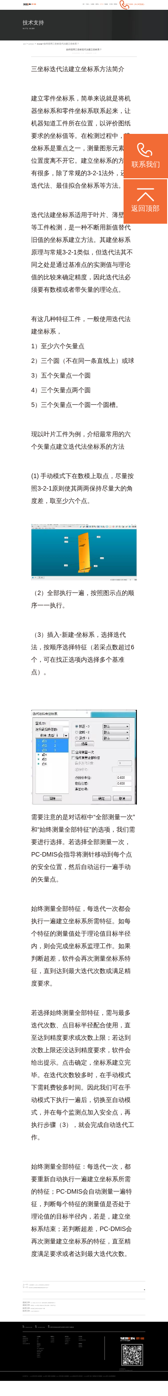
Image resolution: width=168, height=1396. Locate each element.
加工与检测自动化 (42, 1362)
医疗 (38, 1349)
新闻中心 (77, 4)
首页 (51, 4)
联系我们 (113, 4)
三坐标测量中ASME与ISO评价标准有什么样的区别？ (49, 1286)
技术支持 (86, 4)
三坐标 (40, 69)
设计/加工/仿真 (41, 1365)
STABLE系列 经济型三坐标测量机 (43, 1388)
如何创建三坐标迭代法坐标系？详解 (45, 1309)
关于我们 (104, 4)
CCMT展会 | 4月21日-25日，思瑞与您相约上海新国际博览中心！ (55, 1303)
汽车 (38, 1343)
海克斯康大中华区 (84, 1346)
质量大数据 (40, 1368)
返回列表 (137, 1289)
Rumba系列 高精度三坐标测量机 (65, 1388)
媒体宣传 (53, 1349)
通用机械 (39, 1355)
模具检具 (39, 1352)
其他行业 (39, 1378)
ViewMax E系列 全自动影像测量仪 (39, 1391)
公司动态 (53, 1343)
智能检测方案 (27, 1346)
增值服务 (95, 4)
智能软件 (25, 1349)
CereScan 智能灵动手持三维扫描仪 (108, 1388)
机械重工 (39, 1375)
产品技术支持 (69, 1343)
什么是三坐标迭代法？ (39, 1312)
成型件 (39, 1359)
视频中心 (67, 1352)
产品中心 (59, 4)
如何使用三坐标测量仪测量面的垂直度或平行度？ (48, 1288)
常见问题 (47, 44)
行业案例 (68, 4)
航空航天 (39, 1371)
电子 (38, 1346)
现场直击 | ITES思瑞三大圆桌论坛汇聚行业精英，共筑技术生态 (55, 1306)
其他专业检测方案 (28, 1352)
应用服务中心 (69, 1346)
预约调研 (81, 1357)
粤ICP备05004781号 (137, 1375)
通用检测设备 (27, 1343)
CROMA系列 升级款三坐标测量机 (86, 1388)
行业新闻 (53, 1346)
